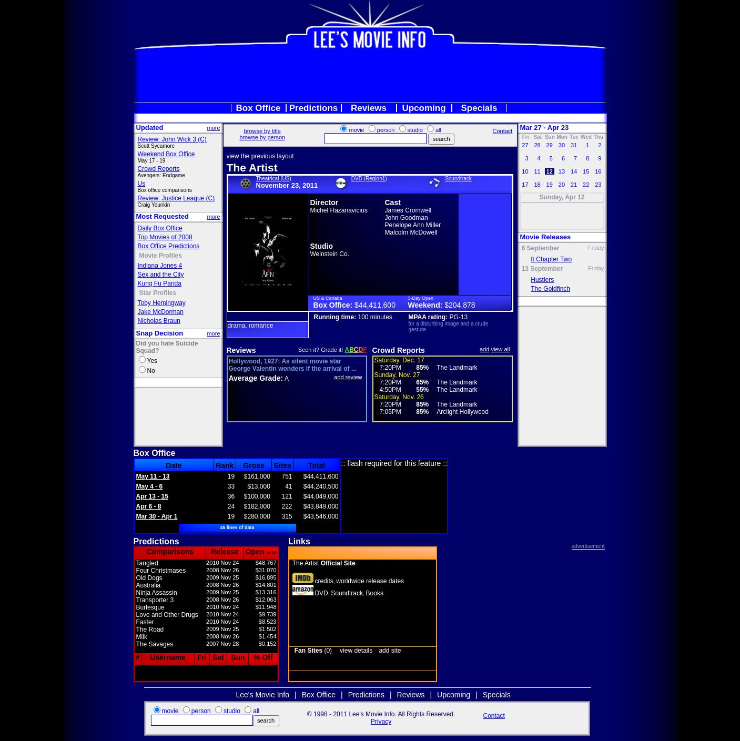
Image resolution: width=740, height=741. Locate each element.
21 (574, 184)
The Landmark (457, 367)
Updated (150, 127)
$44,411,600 (375, 305)
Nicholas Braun (159, 320)
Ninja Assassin (156, 592)
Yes (152, 360)
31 (574, 145)
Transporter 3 (155, 600)
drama (237, 325)
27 (525, 145)
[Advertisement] (370, 75)
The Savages (155, 644)
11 (537, 171)
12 (549, 171)
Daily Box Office (160, 228)
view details (356, 650)
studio (415, 130)
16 (598, 171)
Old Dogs (149, 578)
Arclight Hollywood (463, 411)
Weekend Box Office (166, 154)
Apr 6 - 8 (148, 506)
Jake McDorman (161, 312)
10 (525, 171)
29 (549, 145)
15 (586, 171)
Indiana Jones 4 (160, 265)
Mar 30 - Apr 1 (157, 516)
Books (374, 593)
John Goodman (406, 217)
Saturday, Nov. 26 (399, 397)
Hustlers (542, 279)
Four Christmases (161, 570)
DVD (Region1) (369, 178)
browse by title (262, 131)
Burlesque (150, 607)
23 (598, 184)
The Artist (252, 167)
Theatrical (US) (273, 178)
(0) (313, 650)
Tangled (147, 563)
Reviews (369, 108)
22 (586, 184)
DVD (321, 593)
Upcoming (423, 108)
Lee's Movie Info (263, 695)
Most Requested (162, 216)
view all (500, 349)
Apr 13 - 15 (152, 496)
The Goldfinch (550, 288)
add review (348, 377)
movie (356, 130)
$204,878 (459, 305)
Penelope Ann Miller (413, 225)
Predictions (313, 108)
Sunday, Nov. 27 (397, 375)
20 (561, 184)
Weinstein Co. (329, 254)
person (386, 130)
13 (561, 171)
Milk (141, 637)
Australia (148, 585)
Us (142, 183)
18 (537, 184)
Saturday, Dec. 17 (399, 360)
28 (537, 145)
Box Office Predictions (169, 246)
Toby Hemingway (162, 303)
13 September (542, 268)
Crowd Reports (159, 168)
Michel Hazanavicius (339, 210)
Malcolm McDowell (411, 232)
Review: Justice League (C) (176, 198)
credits (324, 581)
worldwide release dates (370, 581)
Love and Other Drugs (167, 614)
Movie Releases (545, 237)
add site (390, 650)
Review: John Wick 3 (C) (172, 139)
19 (549, 184)
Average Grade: (256, 378)
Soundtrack (458, 178)
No (151, 370)
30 (561, 145)
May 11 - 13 (153, 476)
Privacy (381, 721)
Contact (502, 131)
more (213, 128)
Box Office (258, 108)
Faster (145, 622)
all (438, 130)
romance (261, 325)
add (484, 349)
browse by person (262, 137)
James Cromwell (408, 210)
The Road (150, 629)
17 (525, 184)
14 (574, 171)
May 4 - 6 (149, 486)
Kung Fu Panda (159, 283)
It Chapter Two (551, 259)
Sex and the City (161, 274)
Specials (479, 108)
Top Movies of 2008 (165, 237)
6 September (541, 248)
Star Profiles (158, 293)
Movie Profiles (160, 255)
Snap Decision (160, 333)
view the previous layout (260, 156)
